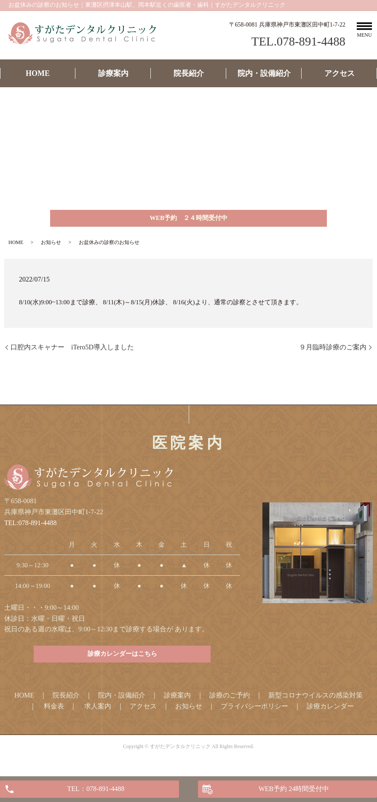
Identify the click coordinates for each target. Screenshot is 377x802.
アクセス (339, 73)
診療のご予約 (229, 701)
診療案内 (113, 73)
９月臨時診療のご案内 (332, 350)
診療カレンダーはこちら (122, 659)
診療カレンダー (330, 712)
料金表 (54, 712)
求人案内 (97, 712)
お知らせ (51, 245)
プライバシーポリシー (254, 712)
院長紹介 (189, 73)
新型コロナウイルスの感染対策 (315, 701)
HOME (38, 73)
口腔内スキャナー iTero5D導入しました (72, 350)
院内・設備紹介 (264, 73)
